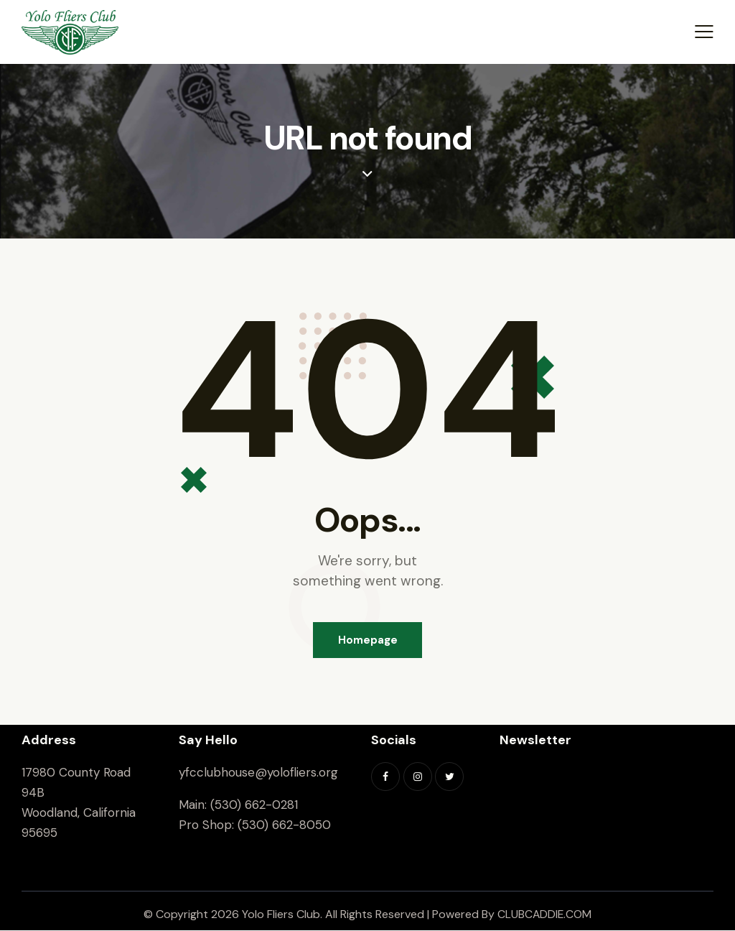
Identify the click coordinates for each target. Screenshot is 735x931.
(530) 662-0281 (254, 805)
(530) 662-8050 (284, 825)
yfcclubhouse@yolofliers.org (258, 773)
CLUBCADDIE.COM (544, 914)
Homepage (368, 640)
